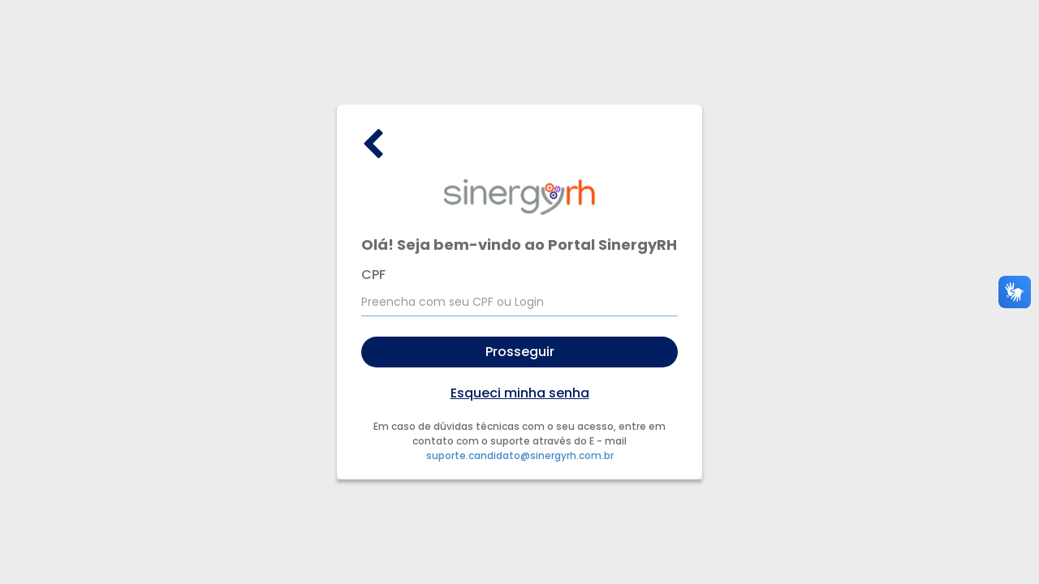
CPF (373, 274)
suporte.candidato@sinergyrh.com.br (520, 455)
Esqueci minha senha (520, 393)
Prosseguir (519, 351)
